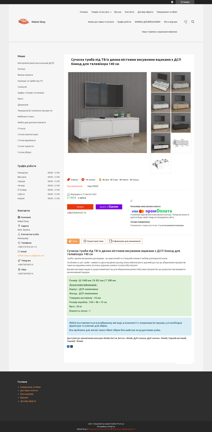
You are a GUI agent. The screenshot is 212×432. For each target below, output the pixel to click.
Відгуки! (24, 397)
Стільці (21, 128)
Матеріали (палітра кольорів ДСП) (36, 63)
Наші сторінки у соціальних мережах (159, 32)
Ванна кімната (25, 75)
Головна (84, 12)
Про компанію (27, 394)
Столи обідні (24, 152)
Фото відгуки (170, 22)
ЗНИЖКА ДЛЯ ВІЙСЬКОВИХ (147, 22)
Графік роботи (124, 22)
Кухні (20, 98)
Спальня (22, 87)
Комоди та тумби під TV (30, 81)
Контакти (129, 12)
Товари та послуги (100, 12)
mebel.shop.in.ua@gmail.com (31, 255)
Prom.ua (120, 424)
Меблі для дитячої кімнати (32, 122)
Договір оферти (145, 12)
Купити (80, 207)
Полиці (21, 69)
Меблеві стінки (26, 116)
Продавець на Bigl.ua (106, 426)
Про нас (117, 12)
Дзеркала (23, 104)
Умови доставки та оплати (101, 22)
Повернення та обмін (167, 12)
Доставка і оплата (29, 390)
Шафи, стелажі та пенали (31, 92)
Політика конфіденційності (123, 429)
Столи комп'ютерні (28, 134)
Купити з (109, 207)
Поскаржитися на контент (99, 429)
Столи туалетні (26, 146)
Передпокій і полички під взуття (35, 110)
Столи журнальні (27, 140)
